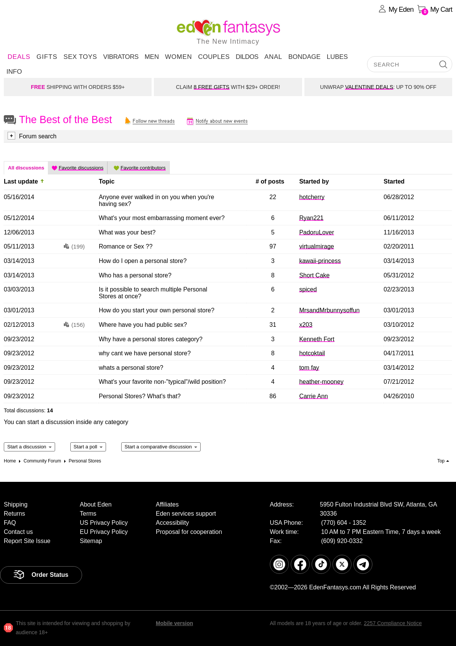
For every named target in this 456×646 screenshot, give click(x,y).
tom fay (309, 367)
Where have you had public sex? (143, 324)
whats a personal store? (131, 367)
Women (178, 56)
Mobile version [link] (174, 623)
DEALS (19, 56)
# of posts (270, 181)
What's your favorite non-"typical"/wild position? (162, 381)
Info (14, 71)
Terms (88, 513)
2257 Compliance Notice (393, 623)
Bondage (304, 56)
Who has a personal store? (135, 275)
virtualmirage (316, 246)
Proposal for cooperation (189, 532)
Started (394, 181)
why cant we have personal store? (145, 353)
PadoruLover (316, 232)
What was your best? (127, 232)
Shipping (15, 504)
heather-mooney (321, 381)
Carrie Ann (313, 396)
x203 (305, 324)
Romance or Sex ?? (125, 246)
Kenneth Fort (316, 339)
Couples (214, 56)
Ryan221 (311, 218)
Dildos (247, 56)
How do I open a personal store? (143, 261)
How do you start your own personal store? (156, 310)
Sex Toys (80, 56)
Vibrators (120, 56)
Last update (21, 181)
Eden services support (186, 513)
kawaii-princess (319, 261)
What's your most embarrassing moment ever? (162, 218)
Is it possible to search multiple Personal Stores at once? (153, 292)
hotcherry (312, 197)
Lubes (337, 56)
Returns (14, 513)
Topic (106, 181)
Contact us (18, 532)
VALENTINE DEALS (369, 87)
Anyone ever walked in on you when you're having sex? (156, 200)
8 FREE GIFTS (212, 87)
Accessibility (172, 522)
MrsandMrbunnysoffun (329, 310)
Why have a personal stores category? (151, 339)
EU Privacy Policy (104, 532)
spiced (308, 289)
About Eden (96, 504)
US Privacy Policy (104, 522)
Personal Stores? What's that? (140, 396)
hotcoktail (312, 353)
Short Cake (314, 275)
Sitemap (91, 541)
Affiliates (167, 504)
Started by (314, 181)
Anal (273, 56)
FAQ (10, 522)
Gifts (46, 56)
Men (151, 56)
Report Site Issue (27, 541)
